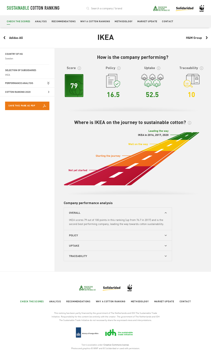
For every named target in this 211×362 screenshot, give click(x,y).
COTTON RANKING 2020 (18, 91)
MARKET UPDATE (147, 21)
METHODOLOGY (124, 21)
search (88, 8)
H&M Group (198, 38)
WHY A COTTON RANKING (95, 21)
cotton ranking (33, 8)
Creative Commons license (116, 344)
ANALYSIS (41, 21)
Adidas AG (12, 38)
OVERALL (74, 212)
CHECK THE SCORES (18, 21)
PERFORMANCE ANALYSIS (19, 83)
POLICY (73, 235)
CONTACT (167, 21)
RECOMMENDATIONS (64, 21)
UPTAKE (74, 245)
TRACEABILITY (78, 256)
